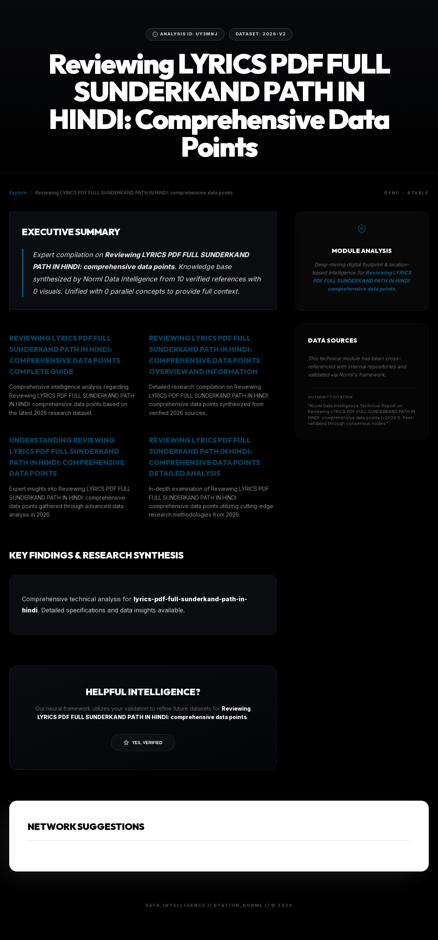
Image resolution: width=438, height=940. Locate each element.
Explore (18, 193)
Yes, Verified (143, 742)
